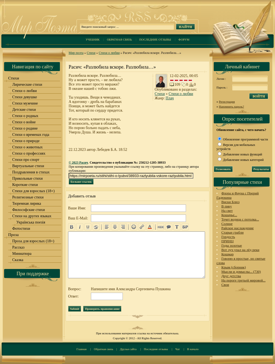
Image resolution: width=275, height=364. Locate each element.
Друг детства (231, 276)
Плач (170, 98)
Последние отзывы (155, 39)
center (114, 226)
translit (177, 226)
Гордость (228, 237)
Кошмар (227, 254)
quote (168, 226)
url (141, 226)
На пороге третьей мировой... (243, 280)
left (106, 226)
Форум (183, 39)
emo (133, 226)
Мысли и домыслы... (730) (241, 272)
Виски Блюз (230, 202)
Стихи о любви (109, 53)
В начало (192, 349)
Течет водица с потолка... (240, 219)
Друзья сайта (128, 349)
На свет (227, 211)
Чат (177, 349)
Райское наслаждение (237, 228)
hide (160, 226)
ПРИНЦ (227, 241)
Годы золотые (231, 245)
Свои (225, 285)
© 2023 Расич (78, 162)
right (123, 226)
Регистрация (227, 101)
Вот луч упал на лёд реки (240, 250)
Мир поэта (76, 53)
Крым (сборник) (233, 267)
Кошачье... (229, 215)
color (150, 226)
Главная (82, 349)
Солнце (227, 224)
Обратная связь (119, 39)
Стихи (91, 53)
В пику (226, 206)
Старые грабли (232, 232)
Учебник (92, 39)
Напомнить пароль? (231, 106)
